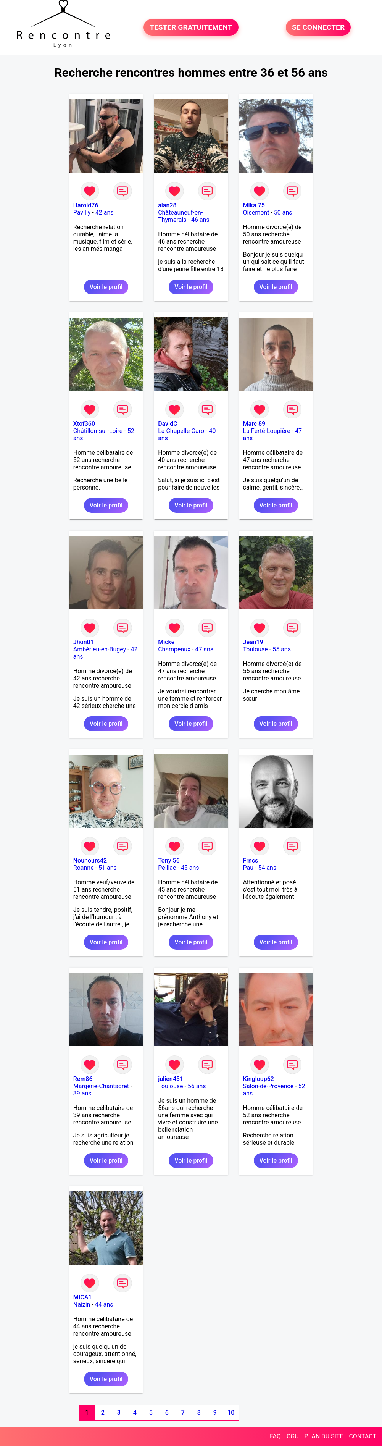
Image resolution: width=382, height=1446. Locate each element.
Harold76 (85, 205)
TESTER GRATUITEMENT (191, 27)
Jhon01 (83, 642)
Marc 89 (254, 423)
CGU (293, 1436)
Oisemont (256, 212)
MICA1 (82, 1297)
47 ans (204, 649)
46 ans (200, 219)
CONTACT (362, 1436)
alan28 (167, 205)
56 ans (197, 1086)
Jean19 (253, 642)
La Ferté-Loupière (266, 431)
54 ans (267, 867)
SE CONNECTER (318, 27)
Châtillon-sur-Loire (98, 431)
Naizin (81, 1304)
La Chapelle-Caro (181, 431)
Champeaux (174, 649)
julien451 (170, 1078)
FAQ (275, 1436)
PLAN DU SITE (324, 1436)
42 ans (104, 212)
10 (230, 1412)
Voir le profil (106, 287)
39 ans (82, 1093)
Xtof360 (84, 423)
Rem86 (83, 1078)
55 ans (281, 649)
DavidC (167, 423)
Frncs (250, 860)
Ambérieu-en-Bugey (99, 649)
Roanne (83, 867)
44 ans (104, 1304)
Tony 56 (169, 860)
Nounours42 (90, 860)
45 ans (190, 867)
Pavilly (82, 212)
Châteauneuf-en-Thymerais (180, 216)
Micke (166, 642)
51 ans (107, 867)
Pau (248, 867)
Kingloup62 (258, 1078)
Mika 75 (254, 205)
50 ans (283, 212)
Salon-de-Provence (268, 1086)
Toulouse (255, 649)
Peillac (167, 867)
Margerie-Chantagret (101, 1086)
